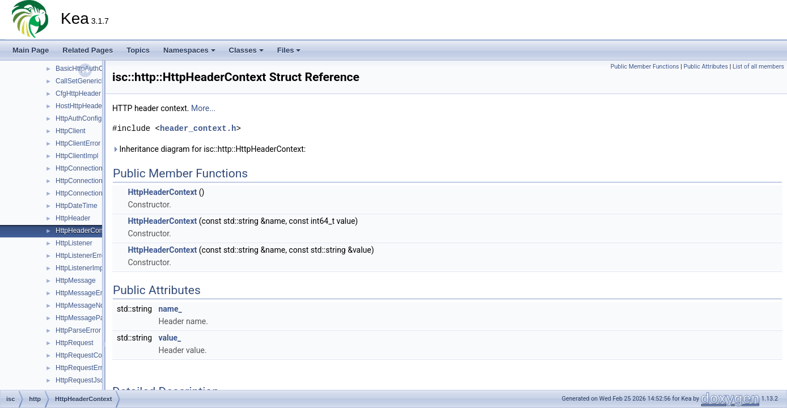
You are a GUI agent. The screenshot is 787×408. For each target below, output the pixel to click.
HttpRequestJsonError (89, 380)
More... (203, 108)
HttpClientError (78, 143)
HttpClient (71, 131)
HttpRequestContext (86, 355)
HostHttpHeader (80, 106)
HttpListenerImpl (80, 268)
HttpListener (74, 243)
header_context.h (198, 128)
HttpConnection (79, 168)
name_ (170, 308)
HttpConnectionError (86, 181)
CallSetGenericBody (86, 81)
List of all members (758, 66)
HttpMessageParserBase (93, 318)
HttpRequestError (82, 368)
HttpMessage (76, 280)
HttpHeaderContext (85, 231)
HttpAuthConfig (78, 118)
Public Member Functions (645, 66)
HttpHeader (73, 218)
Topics (138, 50)
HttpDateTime (77, 206)
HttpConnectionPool (86, 193)
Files (289, 50)
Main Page (30, 50)
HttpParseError (78, 330)
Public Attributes (705, 66)
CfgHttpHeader (78, 93)
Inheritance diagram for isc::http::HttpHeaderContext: (209, 149)
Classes (246, 50)
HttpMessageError (83, 293)
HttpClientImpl (77, 156)
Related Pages (87, 50)
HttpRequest (75, 343)
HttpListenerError (81, 256)
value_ (170, 337)
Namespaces (189, 50)
